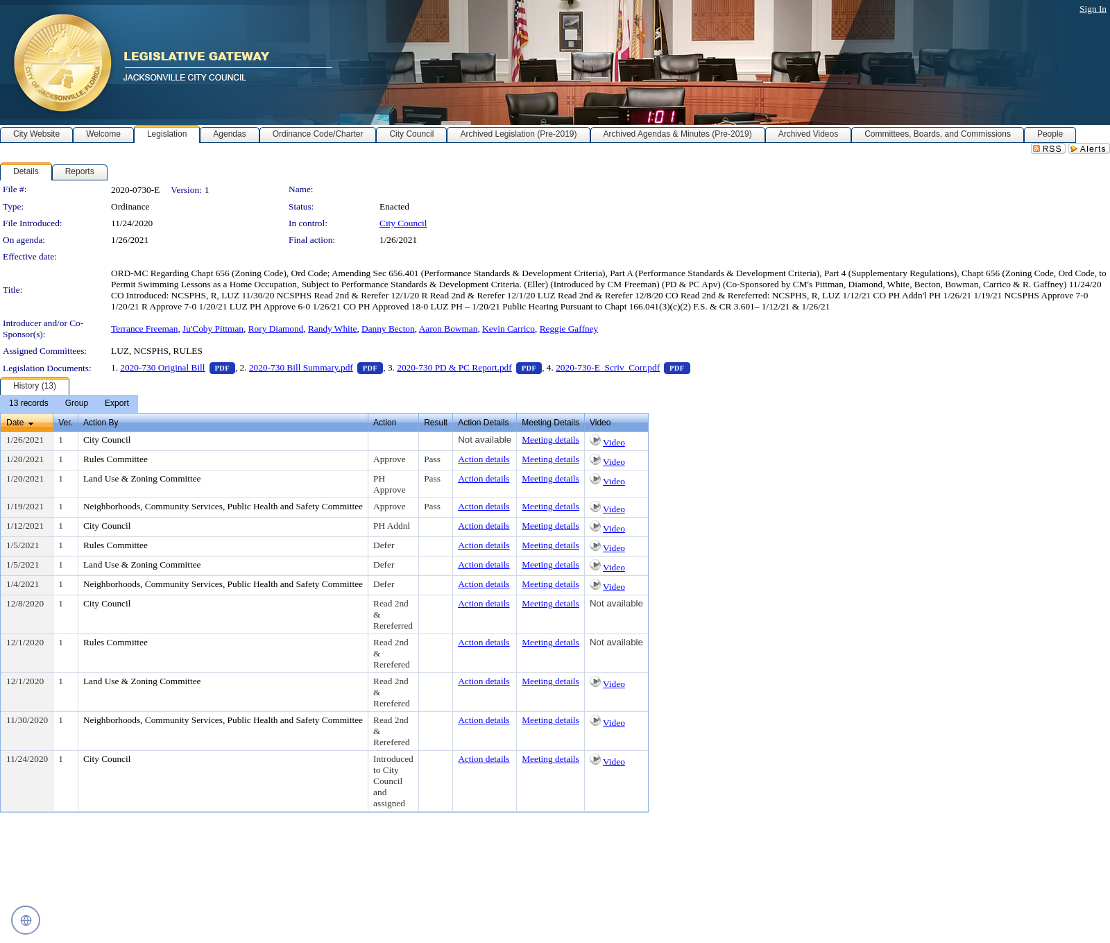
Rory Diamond (276, 328)
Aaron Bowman (448, 328)
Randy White (332, 328)
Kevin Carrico (508, 328)
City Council (403, 223)
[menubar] (69, 404)
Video (614, 442)
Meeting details (550, 439)
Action (384, 422)
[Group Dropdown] (76, 404)
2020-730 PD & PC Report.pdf (469, 367)
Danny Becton (388, 328)
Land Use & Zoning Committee (142, 478)
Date (15, 422)
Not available (484, 439)
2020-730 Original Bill (177, 367)
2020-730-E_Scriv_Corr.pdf (623, 367)
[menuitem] (29, 404)
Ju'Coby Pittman (213, 328)
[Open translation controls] (25, 920)
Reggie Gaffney (569, 328)
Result (435, 422)
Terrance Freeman (144, 328)
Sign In (1093, 8)
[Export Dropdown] (116, 404)
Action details (483, 459)
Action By (101, 422)
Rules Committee (115, 459)
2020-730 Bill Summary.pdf (316, 367)
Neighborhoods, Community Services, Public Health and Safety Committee (223, 506)
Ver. (65, 422)
